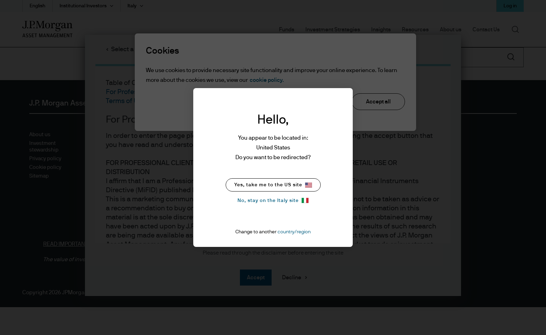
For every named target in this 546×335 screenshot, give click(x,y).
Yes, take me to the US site (273, 185)
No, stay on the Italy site (273, 200)
